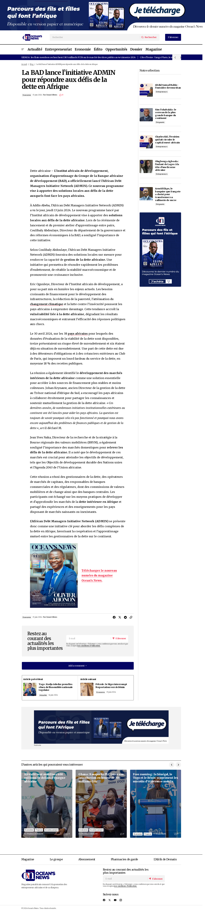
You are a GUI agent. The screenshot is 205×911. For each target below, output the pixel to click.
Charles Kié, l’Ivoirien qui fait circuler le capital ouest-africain (167, 139)
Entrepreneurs (162, 92)
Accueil (24, 64)
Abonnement (86, 858)
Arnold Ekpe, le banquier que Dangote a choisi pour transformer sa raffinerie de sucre (168, 194)
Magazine (27, 858)
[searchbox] (95, 37)
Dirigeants (160, 122)
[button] (22, 49)
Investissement (51, 829)
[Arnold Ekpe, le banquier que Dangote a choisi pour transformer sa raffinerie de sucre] (146, 193)
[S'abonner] (119, 638)
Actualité (44, 694)
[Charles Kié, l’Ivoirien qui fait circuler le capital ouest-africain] (146, 141)
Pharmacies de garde (124, 858)
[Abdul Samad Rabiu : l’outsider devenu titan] (146, 90)
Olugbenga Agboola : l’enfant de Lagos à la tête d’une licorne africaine (167, 165)
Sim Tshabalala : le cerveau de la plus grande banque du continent (165, 114)
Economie (27, 95)
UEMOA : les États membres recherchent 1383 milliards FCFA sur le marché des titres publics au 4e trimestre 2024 (78, 57)
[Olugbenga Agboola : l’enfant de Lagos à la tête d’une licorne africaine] (146, 166)
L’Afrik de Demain (165, 858)
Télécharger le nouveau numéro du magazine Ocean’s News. (99, 575)
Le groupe (56, 858)
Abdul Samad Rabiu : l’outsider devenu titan (168, 86)
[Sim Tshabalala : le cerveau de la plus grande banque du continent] (146, 114)
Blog (31, 64)
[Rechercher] (149, 37)
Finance (39, 829)
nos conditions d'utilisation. (89, 646)
